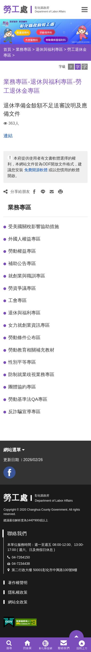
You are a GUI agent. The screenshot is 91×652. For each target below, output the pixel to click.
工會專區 (17, 300)
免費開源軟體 (36, 170)
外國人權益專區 (24, 238)
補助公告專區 (22, 263)
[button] (85, 9)
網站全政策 (17, 602)
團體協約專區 (22, 386)
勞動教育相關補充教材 (31, 349)
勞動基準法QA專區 (27, 399)
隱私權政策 (17, 592)
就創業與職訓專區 (26, 275)
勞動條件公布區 (24, 337)
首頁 (7, 49)
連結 (8, 135)
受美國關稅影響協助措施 (33, 226)
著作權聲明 (17, 583)
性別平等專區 (22, 362)
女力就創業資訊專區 (29, 325)
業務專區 (23, 49)
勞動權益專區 (22, 251)
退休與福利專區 (49, 49)
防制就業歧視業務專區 (31, 374)
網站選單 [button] (14, 449)
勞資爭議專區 (22, 288)
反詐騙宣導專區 (24, 411)
